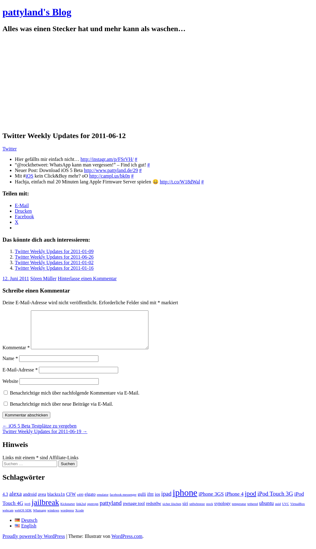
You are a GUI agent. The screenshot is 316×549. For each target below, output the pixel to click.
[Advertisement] (158, 82)
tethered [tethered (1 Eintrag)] (252, 511)
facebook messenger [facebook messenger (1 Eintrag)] (123, 502)
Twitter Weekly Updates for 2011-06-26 (54, 257)
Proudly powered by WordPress (33, 543)
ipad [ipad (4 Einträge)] (166, 501)
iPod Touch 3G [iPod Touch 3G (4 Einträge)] (275, 501)
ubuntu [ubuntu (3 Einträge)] (266, 511)
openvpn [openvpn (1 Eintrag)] (92, 511)
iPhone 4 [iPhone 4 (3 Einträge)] (234, 501)
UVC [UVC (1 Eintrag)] (285, 511)
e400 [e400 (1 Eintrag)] (80, 502)
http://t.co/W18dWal (180, 181)
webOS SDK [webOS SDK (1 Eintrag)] (23, 517)
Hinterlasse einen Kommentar (87, 278)
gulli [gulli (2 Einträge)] (142, 501)
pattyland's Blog (36, 12)
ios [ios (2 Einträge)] (157, 501)
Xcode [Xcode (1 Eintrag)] (79, 517)
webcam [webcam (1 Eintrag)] (8, 517)
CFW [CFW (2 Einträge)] (71, 501)
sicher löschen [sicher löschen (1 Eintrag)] (171, 511)
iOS (29, 175)
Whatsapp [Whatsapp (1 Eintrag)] (39, 517)
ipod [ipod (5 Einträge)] (250, 501)
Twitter (9, 148)
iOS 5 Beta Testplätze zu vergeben (39, 433)
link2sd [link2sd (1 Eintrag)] (81, 511)
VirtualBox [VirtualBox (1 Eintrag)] (297, 511)
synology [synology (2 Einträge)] (222, 510)
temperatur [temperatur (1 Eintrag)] (239, 511)
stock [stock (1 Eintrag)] (209, 511)
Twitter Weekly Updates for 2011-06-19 (44, 438)
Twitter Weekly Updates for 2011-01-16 (54, 268)
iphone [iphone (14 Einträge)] (185, 500)
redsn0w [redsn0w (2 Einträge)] (153, 510)
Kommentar (16, 355)
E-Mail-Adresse (20, 377)
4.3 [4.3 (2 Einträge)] (5, 501)
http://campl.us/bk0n (109, 175)
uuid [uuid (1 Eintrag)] (278, 511)
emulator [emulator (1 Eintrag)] (103, 502)
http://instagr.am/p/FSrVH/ (107, 159)
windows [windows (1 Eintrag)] (53, 517)
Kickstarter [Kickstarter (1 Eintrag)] (67, 511)
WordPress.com (126, 543)
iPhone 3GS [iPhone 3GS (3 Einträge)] (211, 501)
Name (10, 365)
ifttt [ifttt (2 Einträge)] (150, 501)
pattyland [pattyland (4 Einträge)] (111, 510)
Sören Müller (43, 278)
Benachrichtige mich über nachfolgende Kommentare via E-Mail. (74, 400)
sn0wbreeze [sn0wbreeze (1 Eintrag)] (197, 511)
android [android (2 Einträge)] (29, 501)
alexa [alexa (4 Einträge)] (15, 501)
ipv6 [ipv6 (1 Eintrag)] (27, 511)
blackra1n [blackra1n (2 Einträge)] (56, 501)
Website (10, 388)
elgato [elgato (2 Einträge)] (90, 501)
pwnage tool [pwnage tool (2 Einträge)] (134, 510)
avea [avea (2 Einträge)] (42, 501)
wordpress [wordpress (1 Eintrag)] (67, 517)
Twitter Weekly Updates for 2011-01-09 (54, 251)
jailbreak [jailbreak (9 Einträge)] (45, 509)
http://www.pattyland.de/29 (111, 170)
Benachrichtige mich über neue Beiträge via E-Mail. (61, 411)
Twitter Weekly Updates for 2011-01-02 (54, 262)
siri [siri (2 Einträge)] (185, 510)
